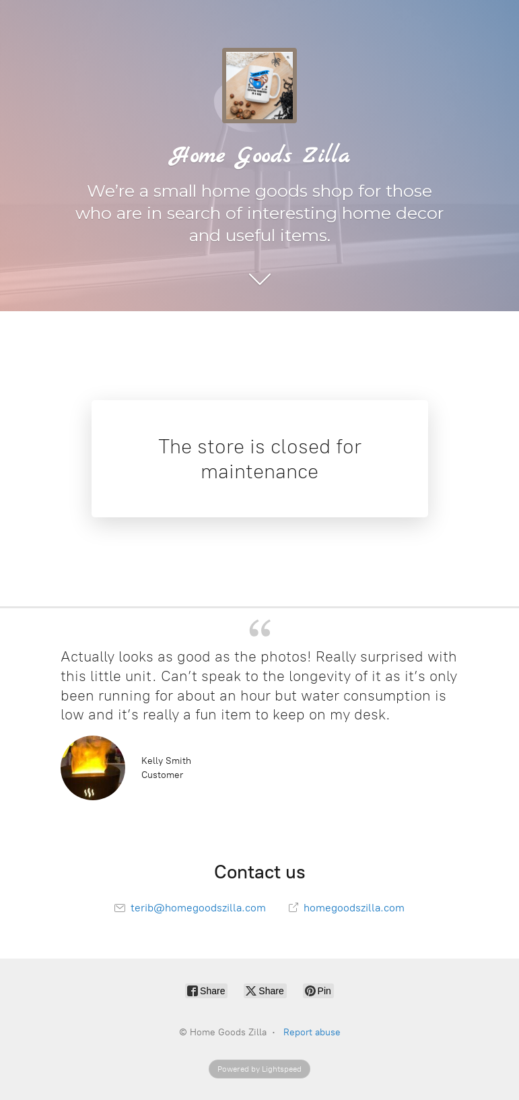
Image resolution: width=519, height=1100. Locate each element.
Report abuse (312, 1032)
